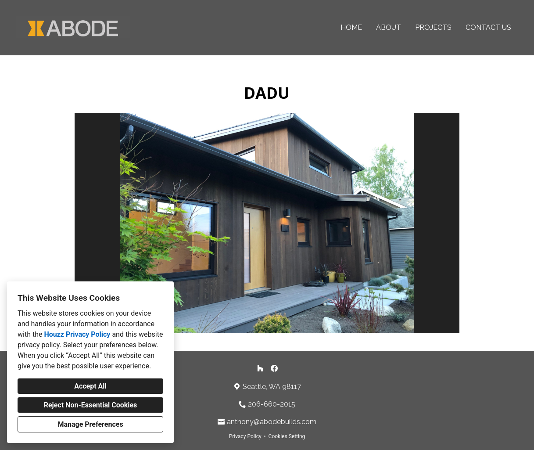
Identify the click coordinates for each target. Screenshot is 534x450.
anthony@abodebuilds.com (271, 422)
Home (351, 27)
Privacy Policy (245, 436)
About (388, 27)
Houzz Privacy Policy (77, 334)
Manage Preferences (90, 424)
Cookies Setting (287, 436)
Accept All (90, 386)
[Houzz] (260, 368)
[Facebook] (274, 368)
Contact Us (488, 27)
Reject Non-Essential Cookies (90, 405)
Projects (433, 27)
